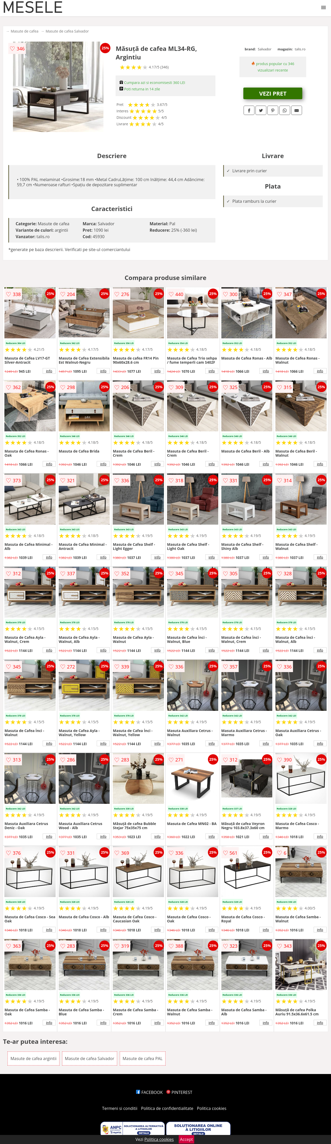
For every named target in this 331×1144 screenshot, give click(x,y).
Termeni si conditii (120, 1108)
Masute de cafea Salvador (67, 31)
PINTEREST (179, 1092)
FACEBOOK (149, 1092)
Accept (186, 1139)
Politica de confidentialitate (167, 1108)
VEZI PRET (273, 93)
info (49, 371)
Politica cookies (212, 1108)
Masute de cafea (24, 31)
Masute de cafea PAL (143, 1058)
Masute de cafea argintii (33, 1058)
